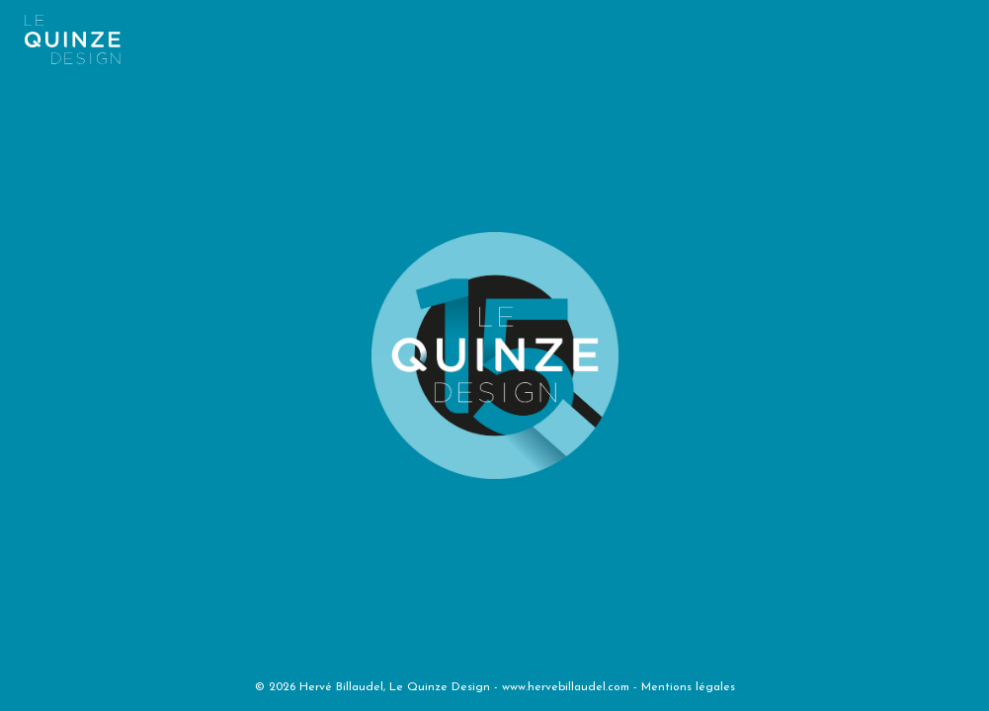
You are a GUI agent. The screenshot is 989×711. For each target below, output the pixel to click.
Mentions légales (688, 687)
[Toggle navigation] (481, 33)
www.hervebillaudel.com (565, 687)
